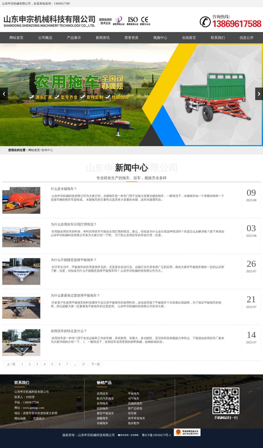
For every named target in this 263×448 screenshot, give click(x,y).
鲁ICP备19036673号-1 (156, 435)
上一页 (11, 364)
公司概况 (45, 38)
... (75, 364)
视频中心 (160, 38)
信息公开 (247, 38)
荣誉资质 (131, 38)
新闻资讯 (103, 38)
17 (83, 364)
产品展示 (74, 38)
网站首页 (16, 38)
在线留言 (189, 38)
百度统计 (39, 418)
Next (259, 94)
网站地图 (20, 418)
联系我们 (218, 38)
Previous (4, 94)
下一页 (95, 364)
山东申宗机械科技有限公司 (96, 435)
